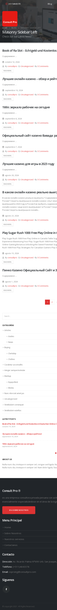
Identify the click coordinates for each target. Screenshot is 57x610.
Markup (7, 376)
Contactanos (10, 545)
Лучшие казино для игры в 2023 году (28, 164)
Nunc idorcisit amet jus (14, 393)
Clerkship (12, 353)
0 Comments (42, 66)
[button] (56, 453)
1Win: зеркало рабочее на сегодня (26, 107)
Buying (7, 347)
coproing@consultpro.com (22, 571)
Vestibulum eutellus (12, 410)
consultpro (12, 66)
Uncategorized (27, 66)
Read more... (7, 71)
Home (7, 527)
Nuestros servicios (14, 539)
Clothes (11, 359)
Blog (50, 4)
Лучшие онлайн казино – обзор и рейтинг (22, 433)
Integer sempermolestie (14, 370)
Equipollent (13, 382)
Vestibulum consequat (14, 404)
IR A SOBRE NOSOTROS (18, 510)
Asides (11, 336)
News (10, 342)
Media (11, 388)
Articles (7, 330)
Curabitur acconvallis (13, 364)
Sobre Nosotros (12, 533)
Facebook (6, 589)
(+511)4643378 (13, 4)
